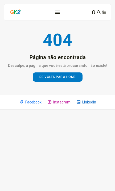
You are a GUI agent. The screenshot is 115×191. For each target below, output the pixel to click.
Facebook (30, 102)
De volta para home (57, 77)
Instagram (59, 102)
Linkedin (86, 102)
